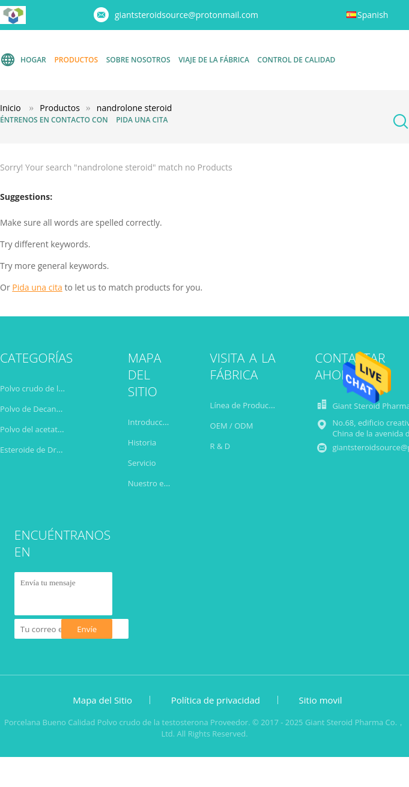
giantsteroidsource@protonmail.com (186, 14)
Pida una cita (142, 120)
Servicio (142, 462)
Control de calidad (297, 60)
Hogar (23, 60)
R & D (220, 446)
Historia (142, 442)
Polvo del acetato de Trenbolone (59, 429)
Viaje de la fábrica (213, 60)
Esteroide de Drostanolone (48, 449)
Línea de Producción (247, 405)
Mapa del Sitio (102, 700)
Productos (76, 60)
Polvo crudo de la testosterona (55, 388)
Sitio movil (320, 700)
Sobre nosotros (138, 60)
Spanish (372, 14)
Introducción (151, 422)
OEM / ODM (231, 425)
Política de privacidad (215, 700)
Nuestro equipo (156, 483)
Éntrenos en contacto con (54, 120)
